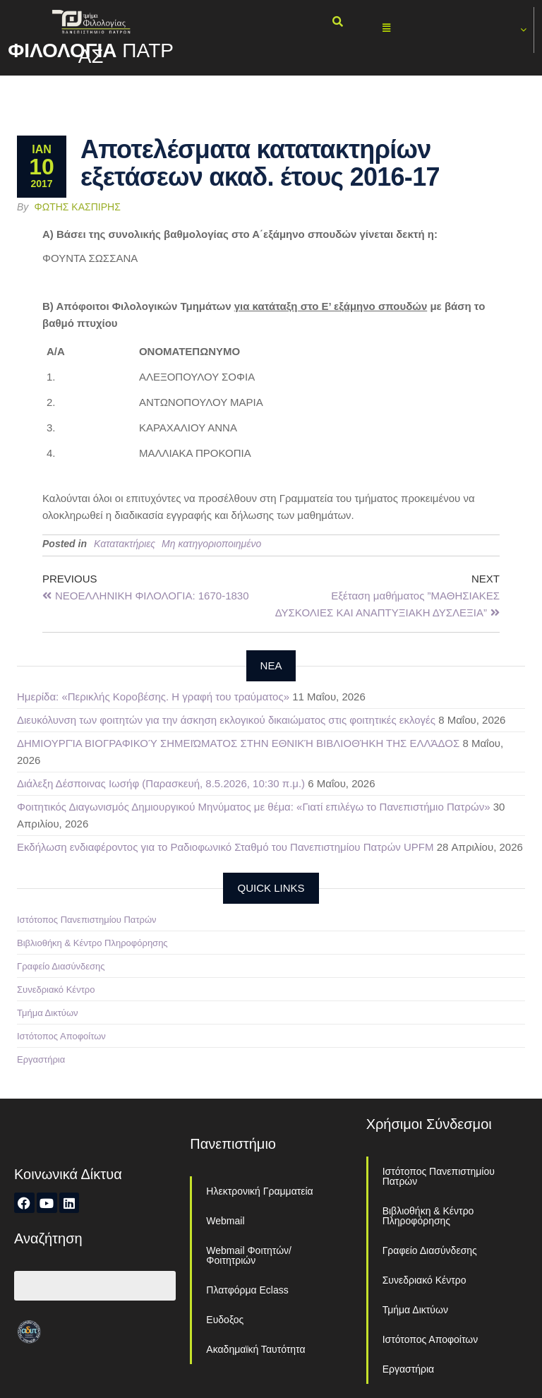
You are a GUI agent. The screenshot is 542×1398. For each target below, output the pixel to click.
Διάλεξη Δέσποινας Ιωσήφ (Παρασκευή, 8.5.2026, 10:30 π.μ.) (161, 783)
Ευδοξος (224, 1319)
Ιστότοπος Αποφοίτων (61, 1036)
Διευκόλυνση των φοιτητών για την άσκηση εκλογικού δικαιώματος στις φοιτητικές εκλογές (226, 720)
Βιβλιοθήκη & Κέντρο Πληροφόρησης (92, 943)
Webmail (225, 1220)
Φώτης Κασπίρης (78, 207)
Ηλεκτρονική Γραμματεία (259, 1191)
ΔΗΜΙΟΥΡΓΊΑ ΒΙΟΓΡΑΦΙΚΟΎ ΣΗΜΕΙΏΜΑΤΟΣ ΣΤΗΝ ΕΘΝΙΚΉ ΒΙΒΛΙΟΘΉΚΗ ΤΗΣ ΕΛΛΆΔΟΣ (238, 743)
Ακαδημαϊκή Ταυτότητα (255, 1349)
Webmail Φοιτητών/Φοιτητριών (248, 1255)
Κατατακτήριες (124, 543)
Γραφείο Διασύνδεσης (61, 966)
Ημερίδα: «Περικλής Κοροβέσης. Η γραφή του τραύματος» (153, 697)
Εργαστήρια (41, 1059)
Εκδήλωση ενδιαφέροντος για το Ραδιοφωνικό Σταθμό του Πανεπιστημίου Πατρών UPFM (225, 847)
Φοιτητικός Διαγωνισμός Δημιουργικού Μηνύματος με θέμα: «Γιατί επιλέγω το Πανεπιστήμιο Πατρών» (253, 807)
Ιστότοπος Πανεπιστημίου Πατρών (87, 919)
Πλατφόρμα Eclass (247, 1290)
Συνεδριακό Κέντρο (56, 989)
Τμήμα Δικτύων (47, 1013)
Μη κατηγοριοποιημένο (211, 543)
